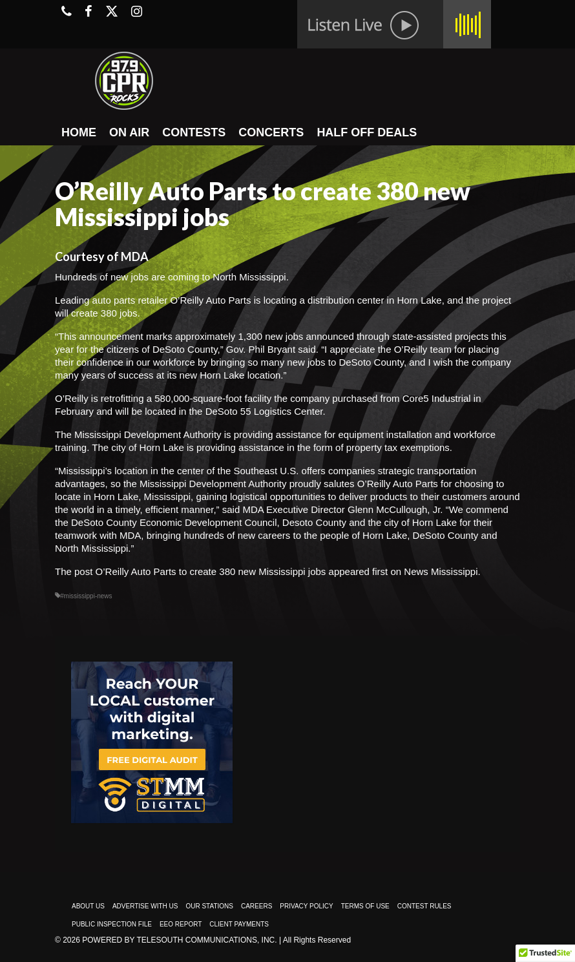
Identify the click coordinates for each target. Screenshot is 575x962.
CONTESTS (193, 132)
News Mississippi (440, 571)
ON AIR (129, 132)
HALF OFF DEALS (367, 132)
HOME (78, 132)
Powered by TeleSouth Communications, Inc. (179, 940)
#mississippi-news (86, 596)
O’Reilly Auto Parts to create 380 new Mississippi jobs (211, 571)
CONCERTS (271, 132)
